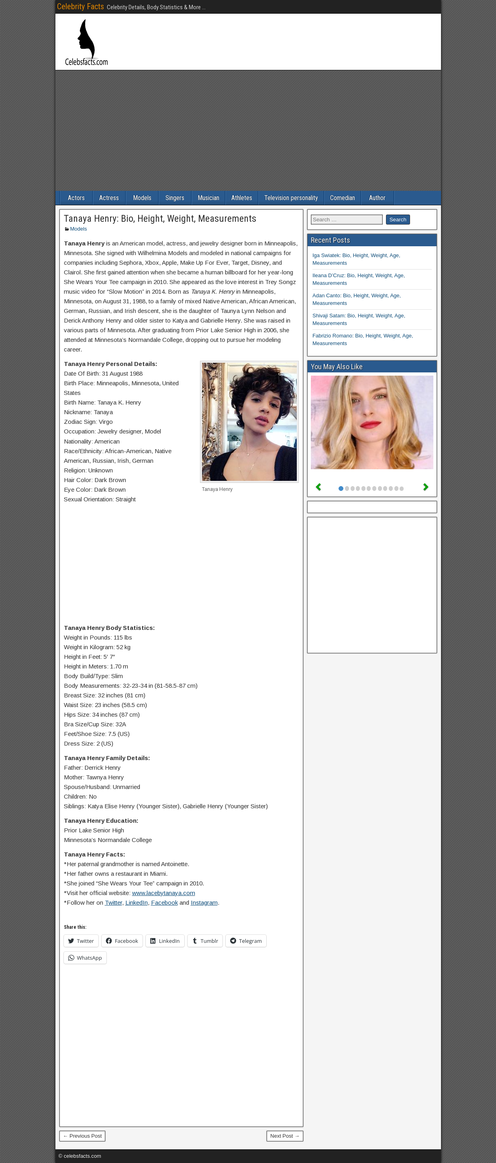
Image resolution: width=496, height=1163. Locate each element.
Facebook (164, 902)
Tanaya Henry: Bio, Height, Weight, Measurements (160, 218)
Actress (109, 198)
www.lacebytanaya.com (163, 892)
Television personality (291, 198)
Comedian (342, 198)
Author (377, 198)
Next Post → (285, 1136)
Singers (174, 198)
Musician (208, 198)
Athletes (241, 198)
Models (142, 198)
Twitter (113, 902)
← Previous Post (82, 1136)
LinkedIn (136, 902)
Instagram (204, 902)
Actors (76, 198)
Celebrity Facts (80, 6)
